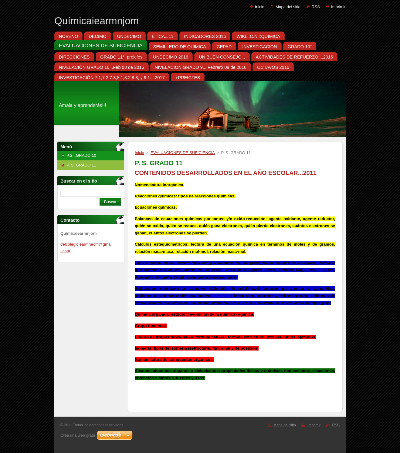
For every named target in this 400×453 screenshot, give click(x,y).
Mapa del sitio (288, 7)
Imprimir (338, 7)
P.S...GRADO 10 (81, 155)
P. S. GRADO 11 (81, 165)
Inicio (259, 7)
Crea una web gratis (78, 435)
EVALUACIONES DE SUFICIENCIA (183, 152)
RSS (316, 7)
